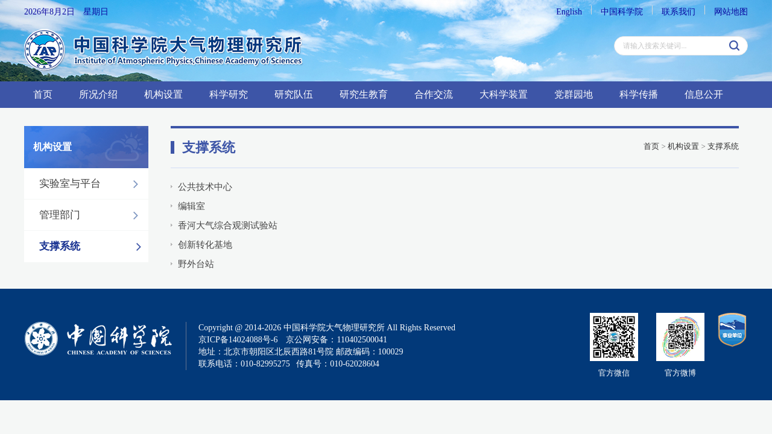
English (569, 11)
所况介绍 (98, 94)
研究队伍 (293, 94)
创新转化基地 (205, 245)
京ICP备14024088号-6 (237, 339)
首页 (42, 94)
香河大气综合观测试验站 (227, 225)
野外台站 (196, 264)
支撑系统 (93, 246)
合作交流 (433, 94)
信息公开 (704, 94)
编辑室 (191, 206)
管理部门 (92, 215)
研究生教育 (364, 94)
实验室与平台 (92, 184)
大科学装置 (503, 94)
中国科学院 (622, 11)
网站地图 (731, 11)
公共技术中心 (205, 187)
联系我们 (678, 11)
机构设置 (163, 94)
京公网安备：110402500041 (336, 339)
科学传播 (638, 94)
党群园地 (573, 94)
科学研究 (228, 94)
